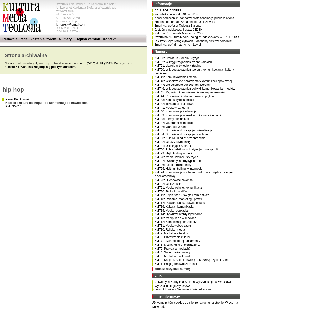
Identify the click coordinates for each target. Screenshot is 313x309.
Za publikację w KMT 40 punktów (176, 14)
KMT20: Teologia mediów (171, 191)
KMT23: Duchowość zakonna (174, 180)
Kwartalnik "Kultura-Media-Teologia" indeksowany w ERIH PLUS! (197, 37)
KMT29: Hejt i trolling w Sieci (173, 153)
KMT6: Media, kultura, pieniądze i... (178, 244)
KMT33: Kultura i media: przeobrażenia (180, 138)
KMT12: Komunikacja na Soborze (176, 222)
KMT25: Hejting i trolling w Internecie (178, 168)
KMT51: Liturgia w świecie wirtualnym (179, 65)
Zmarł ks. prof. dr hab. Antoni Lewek (178, 44)
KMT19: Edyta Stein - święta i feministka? (182, 195)
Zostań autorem (43, 39)
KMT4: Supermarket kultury (172, 252)
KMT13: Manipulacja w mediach (175, 218)
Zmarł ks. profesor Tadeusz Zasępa (178, 25)
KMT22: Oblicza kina (168, 184)
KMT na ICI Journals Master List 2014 (179, 33)
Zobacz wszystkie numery (172, 269)
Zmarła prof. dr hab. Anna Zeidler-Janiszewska (185, 22)
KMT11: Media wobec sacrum (174, 225)
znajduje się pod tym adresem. (55, 67)
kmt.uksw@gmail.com (70, 24)
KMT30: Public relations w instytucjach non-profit (186, 149)
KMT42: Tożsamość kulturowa (174, 104)
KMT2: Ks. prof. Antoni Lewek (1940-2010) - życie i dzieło (192, 260)
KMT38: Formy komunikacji (172, 119)
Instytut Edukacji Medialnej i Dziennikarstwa (183, 289)
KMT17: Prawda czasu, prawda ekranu (180, 203)
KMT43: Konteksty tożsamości (174, 100)
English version (87, 39)
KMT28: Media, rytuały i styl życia (176, 157)
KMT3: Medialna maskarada (173, 256)
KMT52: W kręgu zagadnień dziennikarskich (183, 62)
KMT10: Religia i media (170, 229)
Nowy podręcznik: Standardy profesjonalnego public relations (194, 18)
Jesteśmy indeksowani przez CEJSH (178, 29)
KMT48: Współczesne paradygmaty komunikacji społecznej (193, 81)
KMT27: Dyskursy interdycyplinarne (178, 161)
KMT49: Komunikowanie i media (176, 77)
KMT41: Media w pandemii (172, 107)
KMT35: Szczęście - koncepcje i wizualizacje (183, 130)
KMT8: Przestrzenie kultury (172, 237)
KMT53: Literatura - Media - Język (177, 58)
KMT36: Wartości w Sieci (171, 126)
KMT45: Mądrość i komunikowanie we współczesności (190, 92)
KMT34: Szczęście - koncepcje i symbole (181, 134)
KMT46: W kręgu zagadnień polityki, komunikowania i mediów (195, 88)
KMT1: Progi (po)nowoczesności (176, 264)
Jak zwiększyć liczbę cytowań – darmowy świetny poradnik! (193, 41)
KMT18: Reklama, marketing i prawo (178, 199)
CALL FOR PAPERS (168, 10)
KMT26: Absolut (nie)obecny (173, 165)
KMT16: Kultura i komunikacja (174, 206)
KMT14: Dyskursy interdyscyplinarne (178, 214)
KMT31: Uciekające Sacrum (173, 146)
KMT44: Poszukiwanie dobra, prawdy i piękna (184, 96)
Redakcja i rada (15, 39)
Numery (65, 39)
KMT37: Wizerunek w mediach (174, 123)
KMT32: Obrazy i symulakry (172, 142)
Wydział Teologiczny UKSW (172, 286)
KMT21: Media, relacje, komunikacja (178, 187)
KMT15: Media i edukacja (171, 210)
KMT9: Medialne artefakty (171, 233)
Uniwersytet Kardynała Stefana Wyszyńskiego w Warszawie (193, 282)
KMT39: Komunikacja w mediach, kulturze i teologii (188, 115)
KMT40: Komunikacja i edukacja (175, 111)
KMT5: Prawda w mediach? (172, 248)
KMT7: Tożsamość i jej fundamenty (177, 241)
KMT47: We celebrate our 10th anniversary (183, 84)
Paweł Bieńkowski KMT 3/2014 (46, 103)
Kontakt (109, 39)
